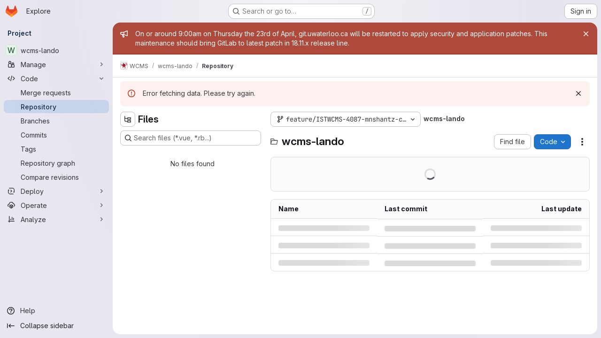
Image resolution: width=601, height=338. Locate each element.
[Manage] (56, 64)
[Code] (56, 78)
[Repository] (56, 106)
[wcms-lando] (56, 50)
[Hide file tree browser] (127, 119)
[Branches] (56, 120)
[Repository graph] (56, 162)
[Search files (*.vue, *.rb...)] (190, 138)
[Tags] (56, 148)
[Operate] (56, 205)
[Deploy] (56, 191)
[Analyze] (56, 219)
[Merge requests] (56, 92)
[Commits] (56, 134)
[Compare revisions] (56, 177)
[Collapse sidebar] (56, 325)
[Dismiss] (578, 93)
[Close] (586, 33)
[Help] (56, 310)
